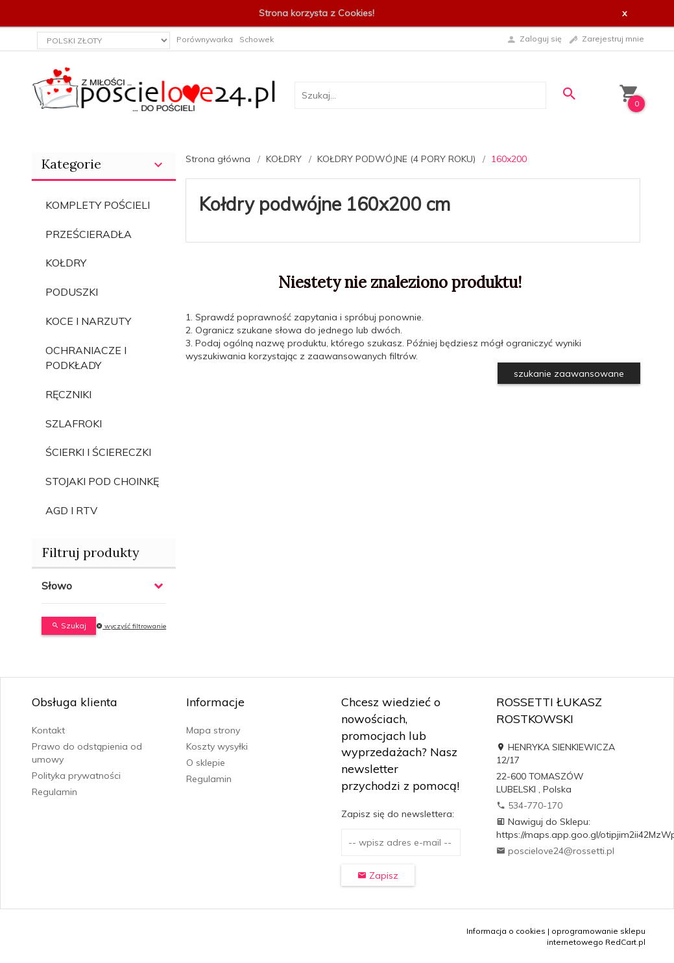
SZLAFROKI (73, 423)
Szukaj (68, 625)
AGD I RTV (71, 510)
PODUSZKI (71, 291)
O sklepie (205, 762)
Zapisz (377, 875)
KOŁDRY (65, 262)
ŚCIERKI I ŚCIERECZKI (98, 452)
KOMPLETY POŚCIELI (97, 204)
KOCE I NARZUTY (88, 321)
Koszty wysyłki (217, 746)
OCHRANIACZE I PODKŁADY (85, 358)
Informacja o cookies (506, 931)
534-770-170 (529, 805)
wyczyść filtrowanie (131, 626)
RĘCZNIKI (68, 394)
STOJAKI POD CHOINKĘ (102, 481)
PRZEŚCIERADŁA (88, 234)
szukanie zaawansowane (569, 373)
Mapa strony (213, 730)
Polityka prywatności (76, 775)
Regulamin (54, 792)
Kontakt (48, 730)
